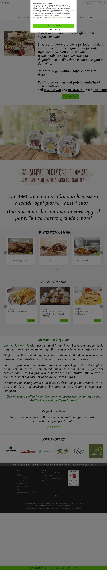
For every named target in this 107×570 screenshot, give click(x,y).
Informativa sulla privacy (40, 19)
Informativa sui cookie (58, 17)
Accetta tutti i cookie (53, 26)
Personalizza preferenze (53, 29)
